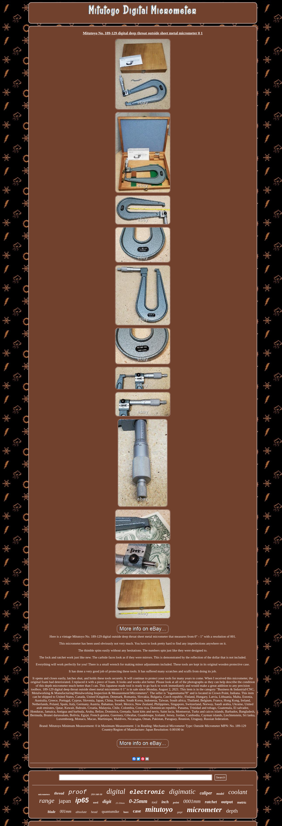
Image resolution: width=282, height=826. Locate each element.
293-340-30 (96, 794)
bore (125, 812)
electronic (147, 792)
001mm (65, 811)
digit (107, 801)
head (94, 812)
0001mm (192, 801)
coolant (237, 791)
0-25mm (138, 801)
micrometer (204, 810)
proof (77, 792)
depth (232, 811)
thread (59, 793)
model (220, 793)
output (227, 801)
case (137, 811)
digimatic (182, 791)
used (95, 802)
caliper (206, 793)
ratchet (211, 801)
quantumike (110, 811)
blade (52, 812)
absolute (81, 812)
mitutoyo (159, 809)
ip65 (82, 800)
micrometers (44, 794)
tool (154, 802)
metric (241, 802)
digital (115, 791)
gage (179, 812)
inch (165, 802)
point (176, 802)
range (46, 800)
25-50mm (120, 803)
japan (65, 801)
